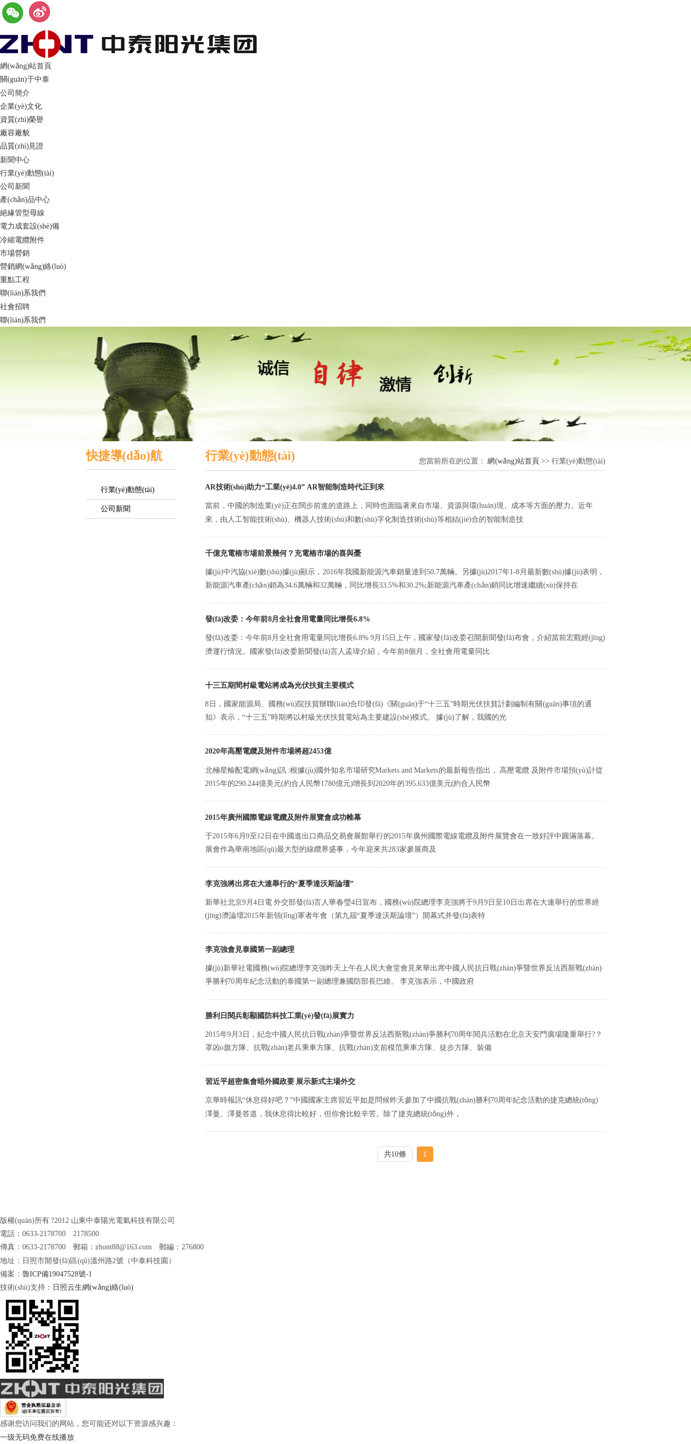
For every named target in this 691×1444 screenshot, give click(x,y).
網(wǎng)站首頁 (25, 66)
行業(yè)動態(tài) (27, 173)
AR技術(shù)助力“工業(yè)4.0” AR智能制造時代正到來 (294, 487)
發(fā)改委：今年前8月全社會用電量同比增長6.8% (288, 619)
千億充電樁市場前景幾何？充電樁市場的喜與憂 (283, 553)
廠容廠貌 (15, 133)
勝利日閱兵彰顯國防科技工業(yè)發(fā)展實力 (280, 1016)
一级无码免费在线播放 (37, 1437)
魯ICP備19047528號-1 (57, 1274)
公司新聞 (15, 186)
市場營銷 (15, 253)
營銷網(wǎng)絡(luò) (33, 266)
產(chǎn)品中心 (25, 200)
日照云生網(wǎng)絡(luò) (93, 1287)
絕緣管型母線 (22, 213)
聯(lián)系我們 (23, 293)
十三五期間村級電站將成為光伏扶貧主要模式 (279, 685)
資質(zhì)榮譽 (21, 120)
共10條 (395, 1154)
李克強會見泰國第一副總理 (249, 949)
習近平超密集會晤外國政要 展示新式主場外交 (280, 1082)
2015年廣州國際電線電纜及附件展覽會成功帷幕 (283, 817)
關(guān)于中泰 (24, 79)
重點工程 (15, 280)
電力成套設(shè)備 (29, 226)
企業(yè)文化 (21, 106)
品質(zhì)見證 (21, 146)
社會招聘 (15, 307)
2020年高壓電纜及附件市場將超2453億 (268, 751)
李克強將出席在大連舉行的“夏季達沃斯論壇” (279, 884)
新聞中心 (15, 160)
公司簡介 (15, 93)
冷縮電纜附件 (22, 240)
